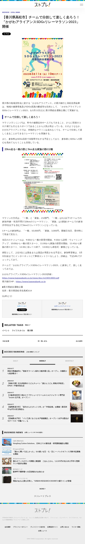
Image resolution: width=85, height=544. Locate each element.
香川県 (30, 330)
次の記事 (79, 341)
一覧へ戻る (42, 341)
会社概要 (7, 527)
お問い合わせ (64, 527)
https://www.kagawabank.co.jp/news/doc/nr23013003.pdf (30, 278)
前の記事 (5, 341)
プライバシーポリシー (20, 527)
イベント (6, 330)
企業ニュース (42, 531)
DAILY (15, 361)
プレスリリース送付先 (37, 527)
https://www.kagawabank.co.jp (31, 281)
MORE (43, 489)
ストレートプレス (42, 496)
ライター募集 (76, 527)
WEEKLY (42, 361)
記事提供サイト (52, 527)
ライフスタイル (18, 330)
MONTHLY (69, 361)
